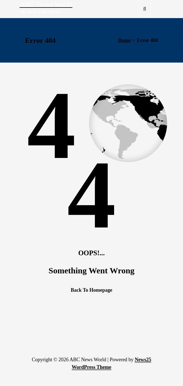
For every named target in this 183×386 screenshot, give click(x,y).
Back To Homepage (91, 290)
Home (124, 40)
